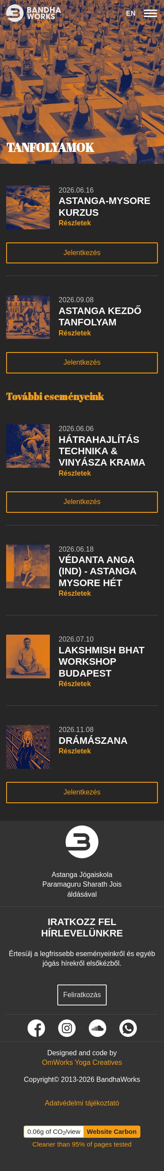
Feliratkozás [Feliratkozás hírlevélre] (82, 994)
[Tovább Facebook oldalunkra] (36, 1028)
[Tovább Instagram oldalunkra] (66, 1028)
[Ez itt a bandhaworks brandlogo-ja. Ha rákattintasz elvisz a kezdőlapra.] (30, 13)
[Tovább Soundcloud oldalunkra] (97, 1028)
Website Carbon (112, 1131)
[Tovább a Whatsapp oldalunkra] (128, 1028)
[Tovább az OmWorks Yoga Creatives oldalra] (82, 1062)
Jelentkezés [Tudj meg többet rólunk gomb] (82, 252)
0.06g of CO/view (54, 1132)
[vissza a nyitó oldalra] (82, 842)
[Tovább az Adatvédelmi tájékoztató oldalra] (82, 1103)
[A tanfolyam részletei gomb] (108, 223)
